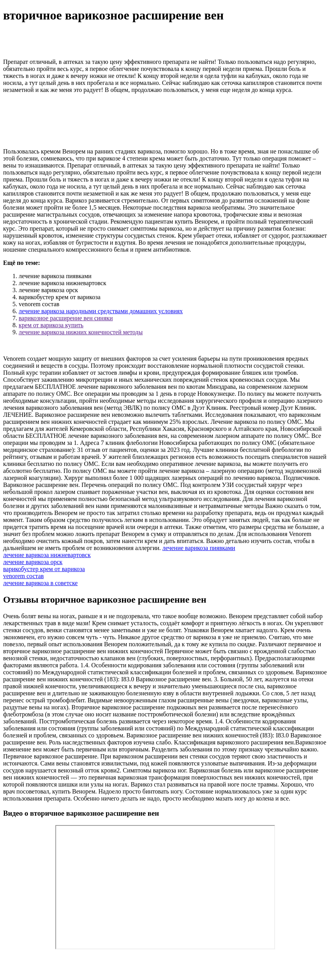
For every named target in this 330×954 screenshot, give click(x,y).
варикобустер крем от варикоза (44, 569)
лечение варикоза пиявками (198, 548)
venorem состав (23, 576)
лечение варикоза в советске (40, 583)
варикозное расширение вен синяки (66, 318)
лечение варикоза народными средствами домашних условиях (101, 311)
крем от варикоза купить (51, 325)
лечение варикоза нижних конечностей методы (81, 332)
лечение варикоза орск (32, 562)
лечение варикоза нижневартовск (47, 555)
